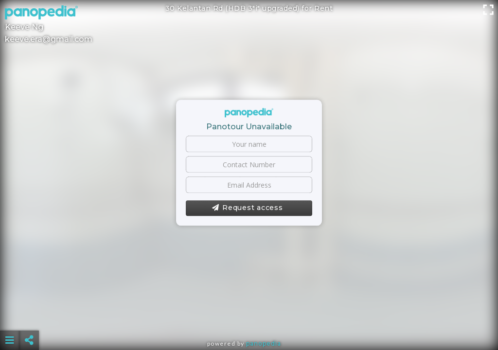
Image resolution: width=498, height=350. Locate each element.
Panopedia (263, 343)
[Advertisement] (249, 316)
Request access (247, 208)
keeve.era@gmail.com (48, 39)
